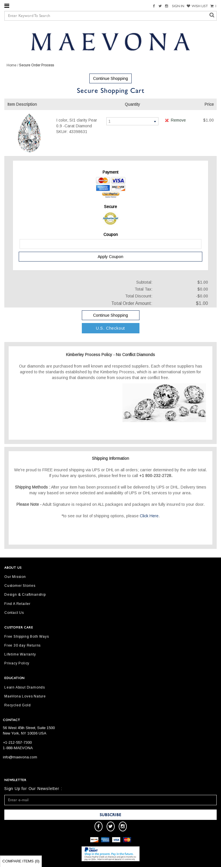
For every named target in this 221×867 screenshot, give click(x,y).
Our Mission (15, 577)
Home (11, 65)
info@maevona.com (20, 757)
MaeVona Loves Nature (25, 696)
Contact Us (14, 613)
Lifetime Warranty (20, 654)
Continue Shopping (110, 78)
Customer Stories (19, 586)
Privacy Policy (16, 663)
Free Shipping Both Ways (26, 637)
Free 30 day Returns (22, 645)
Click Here (149, 516)
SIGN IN (178, 6)
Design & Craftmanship (25, 595)
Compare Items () (20, 861)
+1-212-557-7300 (17, 742)
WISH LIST (197, 6)
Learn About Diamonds (24, 687)
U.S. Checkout (110, 328)
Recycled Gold (17, 705)
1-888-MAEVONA (18, 748)
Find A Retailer (17, 604)
